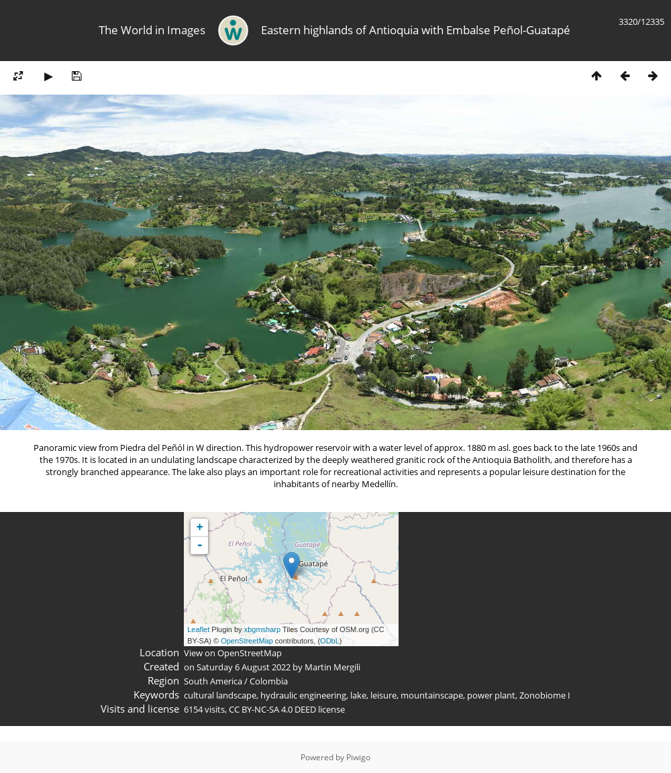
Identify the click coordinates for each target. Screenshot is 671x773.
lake (358, 695)
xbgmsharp (262, 629)
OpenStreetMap (247, 641)
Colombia (269, 681)
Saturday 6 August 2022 (244, 667)
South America (213, 681)
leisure (383, 695)
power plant (491, 695)
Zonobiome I (544, 695)
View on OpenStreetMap (233, 653)
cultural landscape (220, 695)
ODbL (330, 641)
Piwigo (358, 757)
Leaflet (198, 629)
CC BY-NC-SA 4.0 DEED (272, 709)
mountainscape (432, 695)
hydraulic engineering (303, 695)
